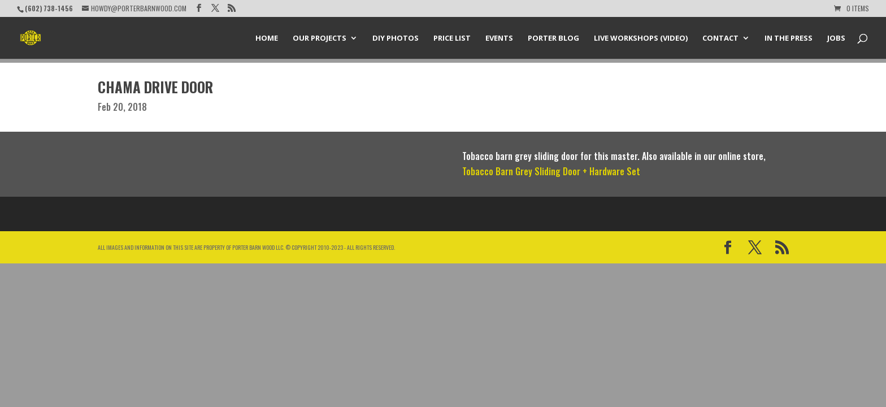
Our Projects (319, 38)
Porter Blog (553, 38)
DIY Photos (395, 38)
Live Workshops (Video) (641, 38)
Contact (720, 38)
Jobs (836, 38)
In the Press (789, 38)
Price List (452, 38)
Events (499, 38)
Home (266, 38)
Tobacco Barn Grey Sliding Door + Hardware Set (551, 171)
